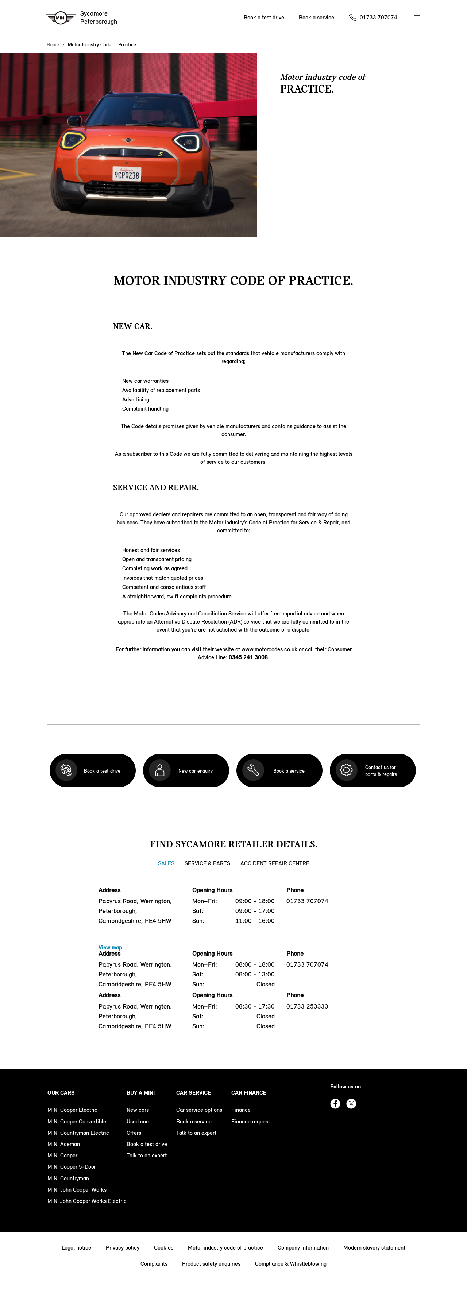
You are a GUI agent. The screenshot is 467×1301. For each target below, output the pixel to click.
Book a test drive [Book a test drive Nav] (264, 17)
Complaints (153, 1263)
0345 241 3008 (248, 657)
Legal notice (76, 1247)
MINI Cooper (62, 1155)
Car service (193, 1092)
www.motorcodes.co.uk (269, 649)
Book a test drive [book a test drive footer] (147, 1144)
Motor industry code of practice (225, 1247)
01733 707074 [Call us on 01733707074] (378, 17)
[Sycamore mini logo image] (82, 18)
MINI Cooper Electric (72, 1109)
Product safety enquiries (211, 1263)
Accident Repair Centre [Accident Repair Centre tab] (274, 863)
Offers (134, 1132)
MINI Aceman (63, 1144)
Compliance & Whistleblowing (291, 1263)
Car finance (248, 1092)
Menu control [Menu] (417, 18)
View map (110, 947)
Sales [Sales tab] (166, 863)
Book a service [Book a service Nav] (316, 17)
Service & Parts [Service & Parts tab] (207, 863)
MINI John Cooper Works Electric (87, 1200)
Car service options (199, 1109)
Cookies (163, 1247)
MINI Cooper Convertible (76, 1121)
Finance (241, 1109)
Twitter (351, 1104)
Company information (303, 1247)
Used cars (138, 1121)
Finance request (250, 1121)
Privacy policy (122, 1247)
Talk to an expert (147, 1155)
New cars (138, 1109)
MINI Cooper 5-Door (71, 1166)
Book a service (194, 1121)
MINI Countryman (68, 1178)
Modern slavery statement (374, 1247)
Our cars (61, 1092)
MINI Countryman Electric (78, 1132)
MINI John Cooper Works (77, 1189)
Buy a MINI (141, 1092)
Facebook (335, 1104)
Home (53, 44)
